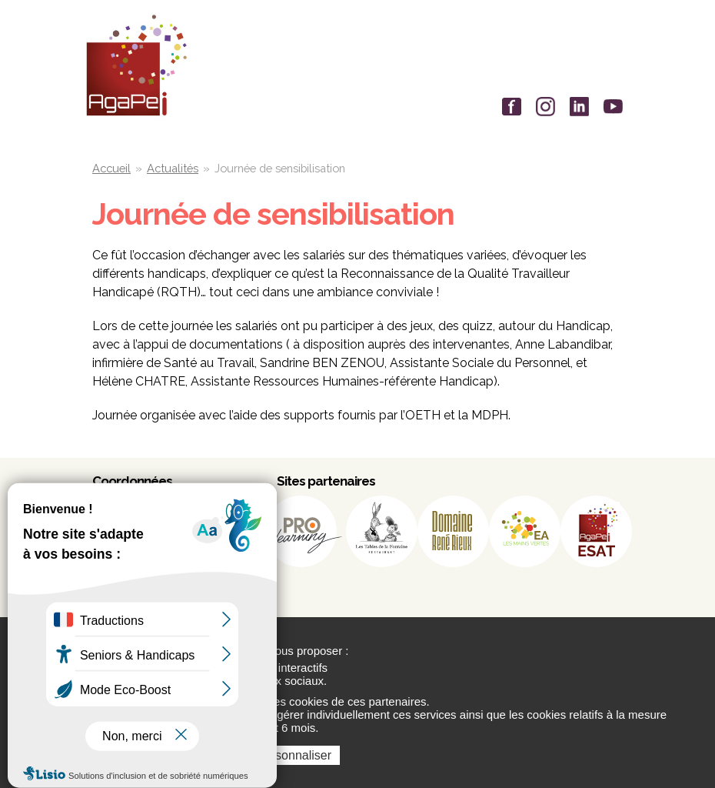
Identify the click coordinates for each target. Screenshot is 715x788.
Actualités (172, 168)
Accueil (111, 168)
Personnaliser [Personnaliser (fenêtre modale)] (293, 755)
